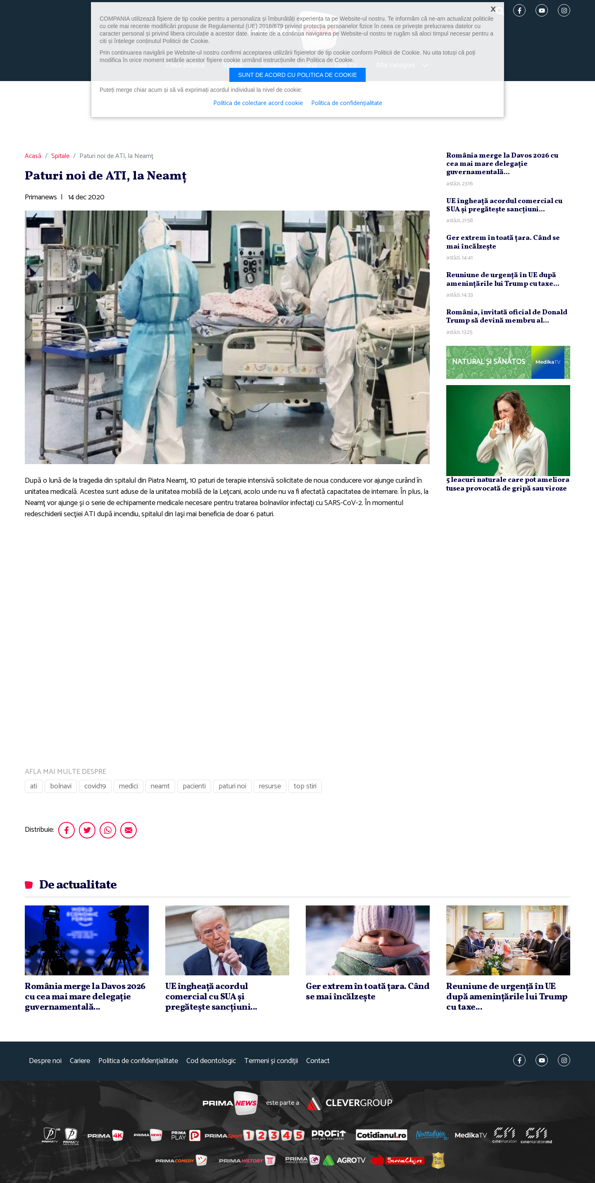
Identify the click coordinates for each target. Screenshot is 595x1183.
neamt (160, 786)
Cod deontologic (211, 1061)
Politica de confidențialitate (138, 1061)
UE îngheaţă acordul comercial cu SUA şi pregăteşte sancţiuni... (504, 205)
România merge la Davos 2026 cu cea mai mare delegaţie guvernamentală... (502, 164)
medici (128, 786)
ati (33, 786)
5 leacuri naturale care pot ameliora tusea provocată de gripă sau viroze (507, 484)
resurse (270, 786)
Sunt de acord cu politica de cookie (297, 75)
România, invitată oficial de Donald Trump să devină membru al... (506, 317)
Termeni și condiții (271, 1061)
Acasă (33, 156)
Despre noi (45, 1061)
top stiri (305, 786)
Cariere (80, 1061)
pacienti (194, 786)
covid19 (95, 786)
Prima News (230, 1103)
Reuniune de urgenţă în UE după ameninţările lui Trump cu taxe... (502, 279)
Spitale (60, 156)
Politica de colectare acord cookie (258, 103)
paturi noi (232, 786)
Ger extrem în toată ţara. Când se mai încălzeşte (503, 242)
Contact (318, 1061)
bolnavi (60, 786)
